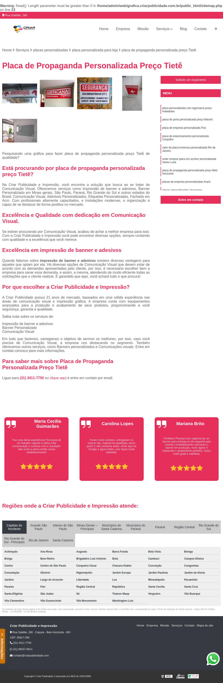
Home (104, 29)
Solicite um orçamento (191, 80)
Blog (183, 29)
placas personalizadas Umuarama (182, 190)
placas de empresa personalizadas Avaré (186, 181)
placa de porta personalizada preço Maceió (187, 119)
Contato (200, 29)
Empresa (123, 29)
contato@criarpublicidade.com (29, 655)
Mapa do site (205, 625)
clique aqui (58, 378)
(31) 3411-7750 (32, 378)
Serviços (163, 29)
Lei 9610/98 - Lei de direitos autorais (28, 611)
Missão (143, 29)
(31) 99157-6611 (21, 649)
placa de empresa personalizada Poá (184, 127)
